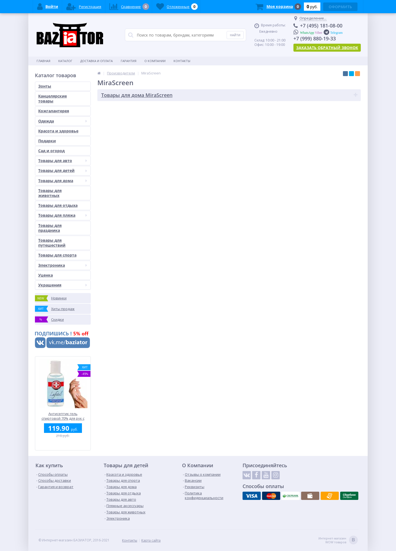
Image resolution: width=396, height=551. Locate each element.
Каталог (65, 61)
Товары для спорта (57, 255)
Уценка (45, 275)
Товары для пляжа (62, 215)
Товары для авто (62, 160)
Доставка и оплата (96, 61)
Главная (43, 61)
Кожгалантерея (53, 110)
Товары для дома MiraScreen (136, 95)
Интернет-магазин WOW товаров (338, 540)
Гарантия (128, 61)
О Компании (155, 61)
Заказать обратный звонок (327, 47)
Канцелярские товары (52, 98)
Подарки (47, 140)
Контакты (182, 61)
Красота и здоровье (58, 130)
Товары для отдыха (58, 205)
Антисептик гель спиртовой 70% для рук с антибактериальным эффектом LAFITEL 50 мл (63, 416)
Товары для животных (50, 193)
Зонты (44, 86)
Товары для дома (62, 180)
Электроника (62, 265)
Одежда (62, 121)
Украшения (62, 285)
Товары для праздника (50, 228)
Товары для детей (62, 170)
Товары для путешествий (51, 243)
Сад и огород (51, 150)
